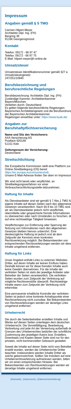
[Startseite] (16, 379)
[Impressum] (29, 379)
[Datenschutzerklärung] (49, 379)
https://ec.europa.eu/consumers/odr (27, 172)
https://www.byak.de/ (54, 117)
